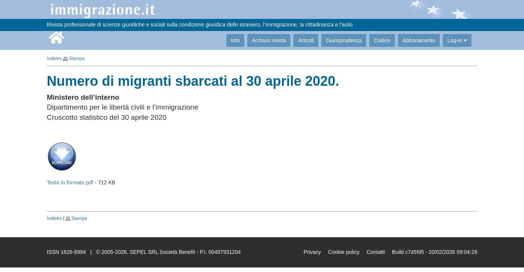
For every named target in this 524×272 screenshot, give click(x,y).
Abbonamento (418, 40)
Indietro (54, 58)
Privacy (312, 252)
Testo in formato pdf (70, 182)
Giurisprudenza (344, 40)
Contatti (376, 252)
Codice (382, 40)
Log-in (457, 40)
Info (235, 40)
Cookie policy (343, 252)
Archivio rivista (269, 40)
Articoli (306, 40)
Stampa (77, 58)
